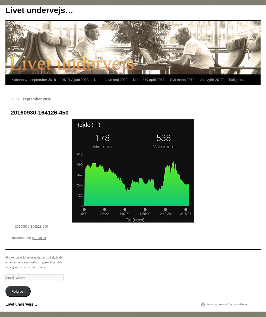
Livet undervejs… (39, 10)
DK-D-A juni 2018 (74, 80)
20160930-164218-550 (31, 226)
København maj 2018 (111, 80)
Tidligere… (236, 80)
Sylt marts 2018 (182, 80)
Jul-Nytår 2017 (211, 80)
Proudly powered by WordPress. (227, 304)
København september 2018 (33, 80)
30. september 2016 (31, 99)
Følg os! (18, 291)
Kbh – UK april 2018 (148, 80)
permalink (39, 238)
